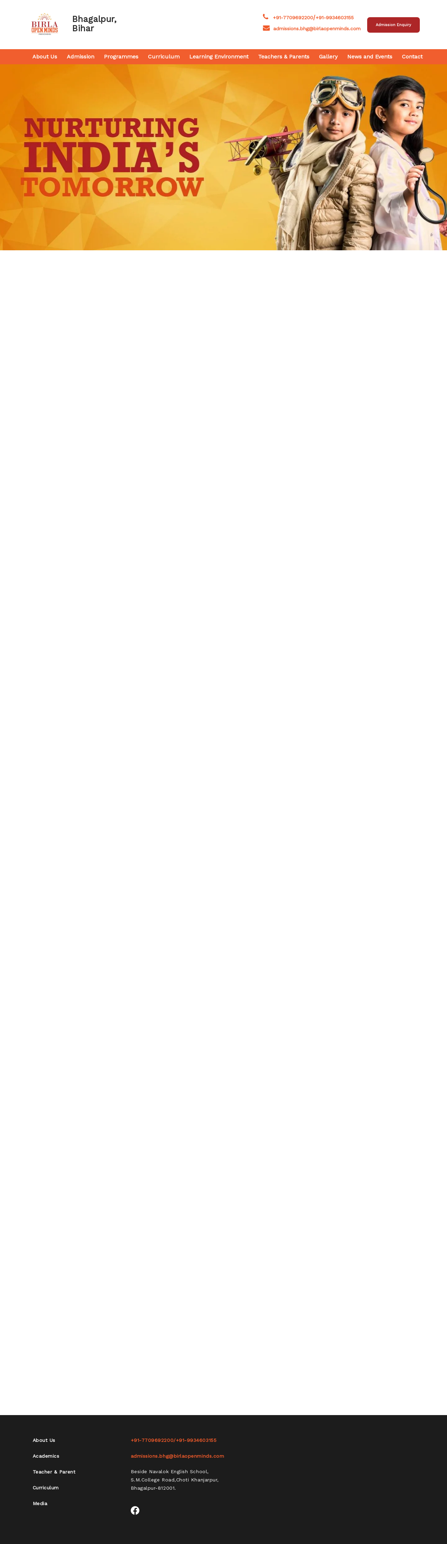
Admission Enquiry (393, 25)
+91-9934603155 (335, 17)
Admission (80, 56)
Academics (46, 1456)
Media (40, 1503)
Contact (412, 56)
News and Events (369, 56)
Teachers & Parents (283, 56)
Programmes (121, 56)
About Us (44, 56)
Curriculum (164, 56)
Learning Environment (218, 56)
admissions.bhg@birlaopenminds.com (312, 28)
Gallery (328, 56)
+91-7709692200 (293, 17)
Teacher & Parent (54, 1472)
